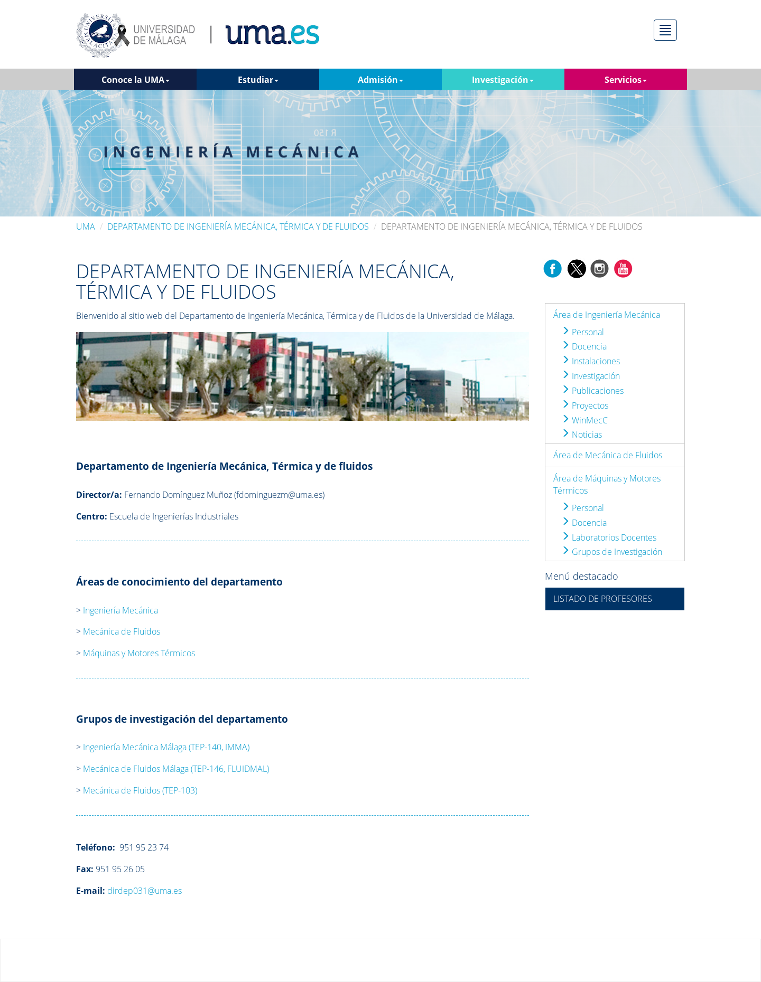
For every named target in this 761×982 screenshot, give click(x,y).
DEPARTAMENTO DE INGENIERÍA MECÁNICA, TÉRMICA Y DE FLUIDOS (238, 226)
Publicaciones (592, 390)
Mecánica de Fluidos (121, 631)
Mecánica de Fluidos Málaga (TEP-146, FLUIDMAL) (176, 769)
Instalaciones (590, 361)
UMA (85, 226)
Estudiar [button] (258, 80)
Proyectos (584, 405)
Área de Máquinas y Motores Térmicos (607, 484)
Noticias (581, 434)
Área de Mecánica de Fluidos (607, 455)
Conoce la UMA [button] (135, 80)
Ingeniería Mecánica (120, 610)
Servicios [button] (626, 80)
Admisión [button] (380, 80)
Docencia (584, 346)
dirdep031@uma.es (144, 890)
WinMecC (584, 420)
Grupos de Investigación (611, 552)
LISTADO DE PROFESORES (602, 599)
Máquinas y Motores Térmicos (139, 653)
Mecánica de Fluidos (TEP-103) (140, 790)
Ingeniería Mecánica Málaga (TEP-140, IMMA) (166, 747)
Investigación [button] (503, 80)
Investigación (590, 376)
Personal (582, 332)
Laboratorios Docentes (608, 537)
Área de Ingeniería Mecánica (606, 314)
